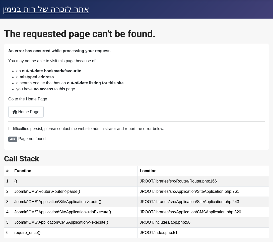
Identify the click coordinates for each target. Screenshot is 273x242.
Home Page (26, 112)
